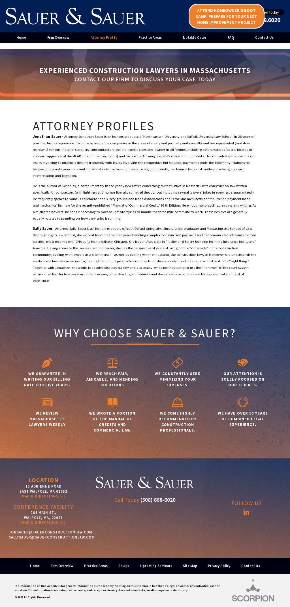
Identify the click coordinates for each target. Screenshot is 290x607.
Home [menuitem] (21, 37)
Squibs (123, 565)
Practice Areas (96, 565)
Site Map (190, 565)
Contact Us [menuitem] (264, 37)
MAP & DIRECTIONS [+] (43, 522)
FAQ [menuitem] (231, 37)
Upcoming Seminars (156, 565)
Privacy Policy (219, 565)
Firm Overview (62, 565)
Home (35, 565)
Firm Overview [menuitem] (58, 37)
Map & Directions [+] (43, 496)
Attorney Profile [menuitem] (104, 37)
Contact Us (250, 565)
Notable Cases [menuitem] (194, 37)
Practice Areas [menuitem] (149, 37)
